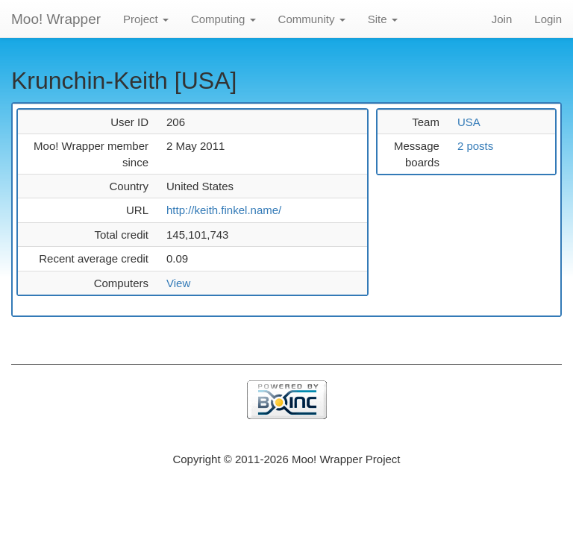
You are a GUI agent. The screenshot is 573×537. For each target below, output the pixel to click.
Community (311, 19)
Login (548, 19)
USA (468, 122)
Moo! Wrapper (56, 19)
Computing (223, 19)
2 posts (475, 145)
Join (502, 19)
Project (146, 19)
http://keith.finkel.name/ (223, 210)
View (178, 283)
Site (383, 19)
